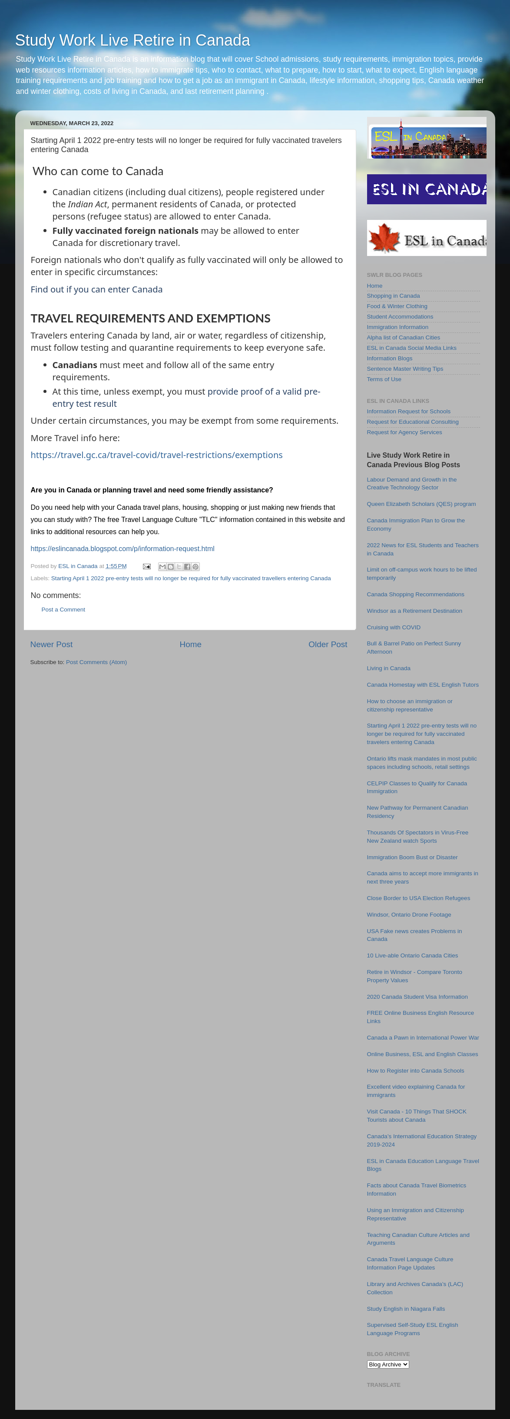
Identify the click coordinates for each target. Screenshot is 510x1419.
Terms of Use (384, 379)
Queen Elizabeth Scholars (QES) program (421, 504)
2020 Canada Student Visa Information (417, 997)
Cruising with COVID (394, 627)
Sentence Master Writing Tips (405, 369)
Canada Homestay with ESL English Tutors (423, 684)
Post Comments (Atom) (96, 662)
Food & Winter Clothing (397, 306)
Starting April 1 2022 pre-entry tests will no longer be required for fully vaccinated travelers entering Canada (422, 733)
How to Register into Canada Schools (415, 1070)
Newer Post (51, 644)
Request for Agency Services (404, 432)
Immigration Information (398, 327)
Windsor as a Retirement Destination (415, 611)
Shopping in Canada (393, 295)
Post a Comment (64, 609)
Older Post (327, 644)
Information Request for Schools (409, 411)
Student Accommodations (400, 316)
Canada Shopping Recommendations (415, 594)
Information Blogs (390, 358)
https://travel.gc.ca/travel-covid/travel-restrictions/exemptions (157, 455)
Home (191, 644)
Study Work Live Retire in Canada (133, 40)
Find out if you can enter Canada (97, 289)
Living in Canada (389, 668)
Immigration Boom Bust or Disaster (412, 857)
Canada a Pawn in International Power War (423, 1037)
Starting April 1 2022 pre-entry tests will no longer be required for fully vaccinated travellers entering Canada (191, 578)
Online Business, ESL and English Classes (422, 1054)
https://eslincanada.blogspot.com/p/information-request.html (123, 548)
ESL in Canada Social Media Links (412, 348)
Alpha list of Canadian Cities (403, 337)
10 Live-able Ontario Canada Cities (412, 955)
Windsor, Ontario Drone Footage (409, 914)
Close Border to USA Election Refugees (418, 898)
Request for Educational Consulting (413, 422)
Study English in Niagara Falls (406, 1309)
